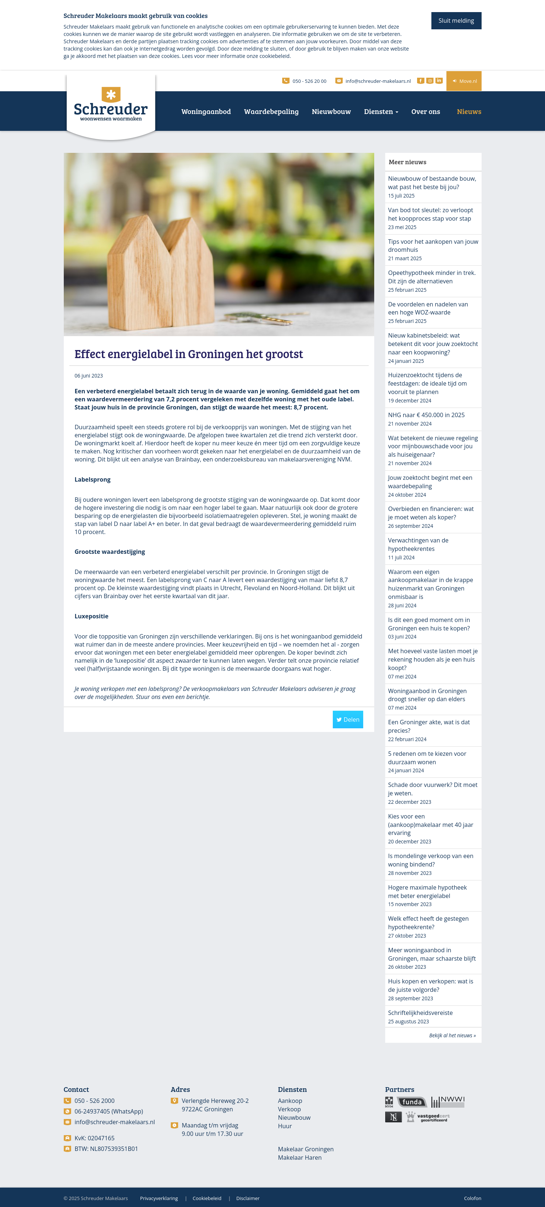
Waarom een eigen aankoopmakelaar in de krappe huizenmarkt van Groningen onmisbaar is (430, 584)
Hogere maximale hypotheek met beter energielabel (427, 891)
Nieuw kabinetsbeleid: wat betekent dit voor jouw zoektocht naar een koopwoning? (433, 343)
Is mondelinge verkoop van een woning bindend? (431, 860)
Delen (348, 719)
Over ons (426, 111)
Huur (285, 1126)
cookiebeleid (274, 55)
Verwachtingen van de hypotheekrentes (418, 544)
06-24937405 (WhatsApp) (109, 1111)
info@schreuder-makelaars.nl (115, 1122)
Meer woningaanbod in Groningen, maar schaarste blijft (432, 954)
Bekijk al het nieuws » (452, 1035)
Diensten (381, 111)
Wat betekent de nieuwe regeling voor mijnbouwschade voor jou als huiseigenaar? (433, 446)
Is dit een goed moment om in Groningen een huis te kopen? (429, 624)
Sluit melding (456, 20)
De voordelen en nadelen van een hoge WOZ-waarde (428, 308)
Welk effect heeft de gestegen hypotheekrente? (428, 923)
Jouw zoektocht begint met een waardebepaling (430, 482)
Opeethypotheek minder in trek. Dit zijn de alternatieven (432, 277)
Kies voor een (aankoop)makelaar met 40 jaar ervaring (431, 824)
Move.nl (464, 81)
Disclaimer (248, 1198)
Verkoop (289, 1109)
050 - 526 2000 (95, 1101)
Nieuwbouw (331, 111)
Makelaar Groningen (306, 1149)
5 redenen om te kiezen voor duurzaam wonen (427, 758)
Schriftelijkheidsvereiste (420, 1013)
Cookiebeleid (207, 1198)
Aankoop (290, 1101)
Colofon (472, 1198)
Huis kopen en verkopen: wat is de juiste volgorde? (430, 985)
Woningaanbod (206, 111)
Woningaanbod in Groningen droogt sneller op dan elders (427, 695)
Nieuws (469, 111)
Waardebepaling (271, 111)
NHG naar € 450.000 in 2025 (426, 415)
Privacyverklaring (159, 1198)
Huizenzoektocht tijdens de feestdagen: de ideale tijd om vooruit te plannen (427, 383)
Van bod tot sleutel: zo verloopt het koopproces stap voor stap (430, 214)
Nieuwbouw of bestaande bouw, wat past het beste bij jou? (432, 182)
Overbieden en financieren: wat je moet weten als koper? (431, 513)
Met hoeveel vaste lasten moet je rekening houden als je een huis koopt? (433, 659)
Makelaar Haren (300, 1157)
